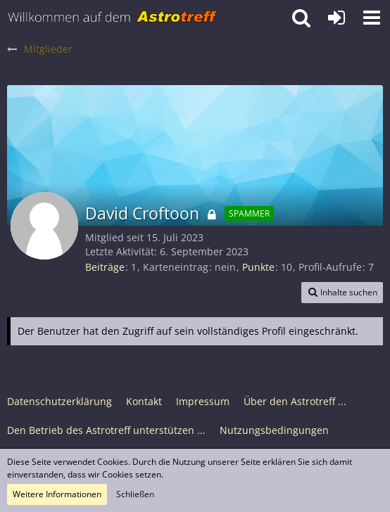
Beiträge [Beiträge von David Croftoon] (105, 267)
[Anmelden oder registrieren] (336, 18)
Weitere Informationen (57, 494)
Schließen (135, 494)
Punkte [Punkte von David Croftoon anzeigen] (258, 267)
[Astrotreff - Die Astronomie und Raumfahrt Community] (112, 18)
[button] (372, 18)
